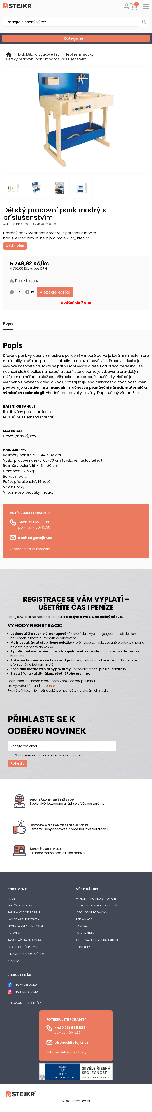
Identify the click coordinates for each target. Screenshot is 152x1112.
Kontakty (83, 947)
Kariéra (81, 926)
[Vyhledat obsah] (144, 22)
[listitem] (84, 853)
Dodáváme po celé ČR (24, 1003)
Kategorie (106, 38)
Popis (8, 323)
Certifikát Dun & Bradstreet (97, 940)
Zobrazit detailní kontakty (30, 549)
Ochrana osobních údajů (96, 905)
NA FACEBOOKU (26, 985)
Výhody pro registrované (96, 898)
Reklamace (84, 919)
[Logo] (18, 6)
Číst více (15, 245)
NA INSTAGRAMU (26, 991)
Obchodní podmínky (91, 912)
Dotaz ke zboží (27, 280)
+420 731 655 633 (33, 522)
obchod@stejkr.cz (35, 537)
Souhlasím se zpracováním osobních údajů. (49, 755)
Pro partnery (86, 933)
